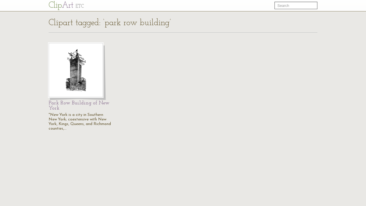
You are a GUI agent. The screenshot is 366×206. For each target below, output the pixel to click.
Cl (66, 5)
